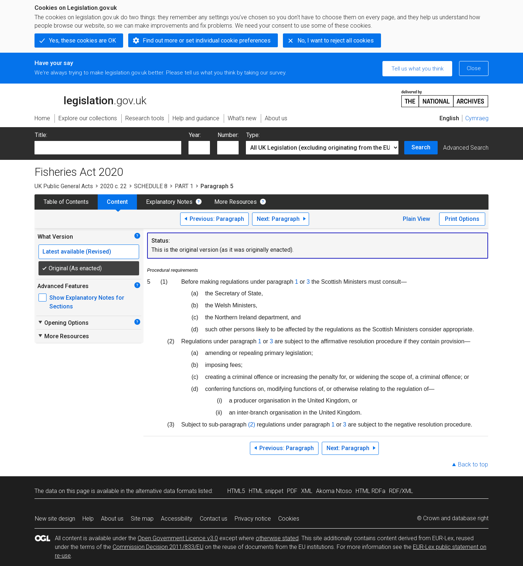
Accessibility (176, 518)
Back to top (473, 464)
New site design (55, 518)
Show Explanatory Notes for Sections (86, 302)
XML (306, 491)
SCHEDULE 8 (150, 186)
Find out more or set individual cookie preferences (207, 40)
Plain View (416, 218)
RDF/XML (401, 491)
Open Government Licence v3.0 (178, 538)
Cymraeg (476, 118)
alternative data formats (166, 491)
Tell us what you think (417, 68)
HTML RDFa (370, 491)
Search (420, 147)
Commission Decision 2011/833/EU (158, 546)
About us (112, 518)
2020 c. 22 (113, 186)
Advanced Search (465, 147)
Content (117, 201)
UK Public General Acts (64, 186)
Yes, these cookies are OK (82, 40)
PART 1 (184, 186)
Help (88, 518)
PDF (292, 491)
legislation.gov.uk (90, 98)
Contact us (213, 518)
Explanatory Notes (169, 201)
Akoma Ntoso (334, 491)
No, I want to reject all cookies (335, 40)
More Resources (235, 201)
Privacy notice (253, 518)
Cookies (288, 518)
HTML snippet (266, 491)
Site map (142, 518)
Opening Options (63, 322)
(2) (251, 424)
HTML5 (236, 491)
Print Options (462, 218)
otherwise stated (277, 538)
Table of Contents (66, 201)
